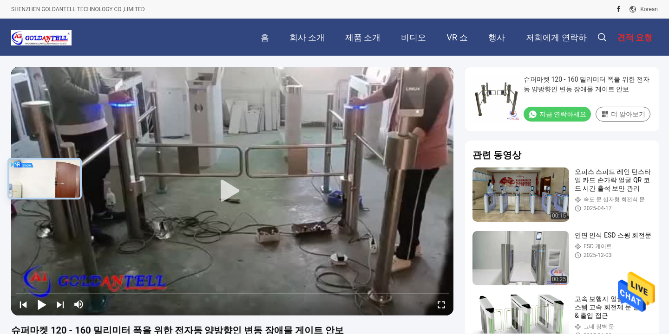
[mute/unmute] (79, 304)
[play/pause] (42, 304)
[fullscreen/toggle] (441, 304)
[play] (232, 191)
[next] (60, 304)
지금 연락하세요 (557, 114)
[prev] (23, 304)
